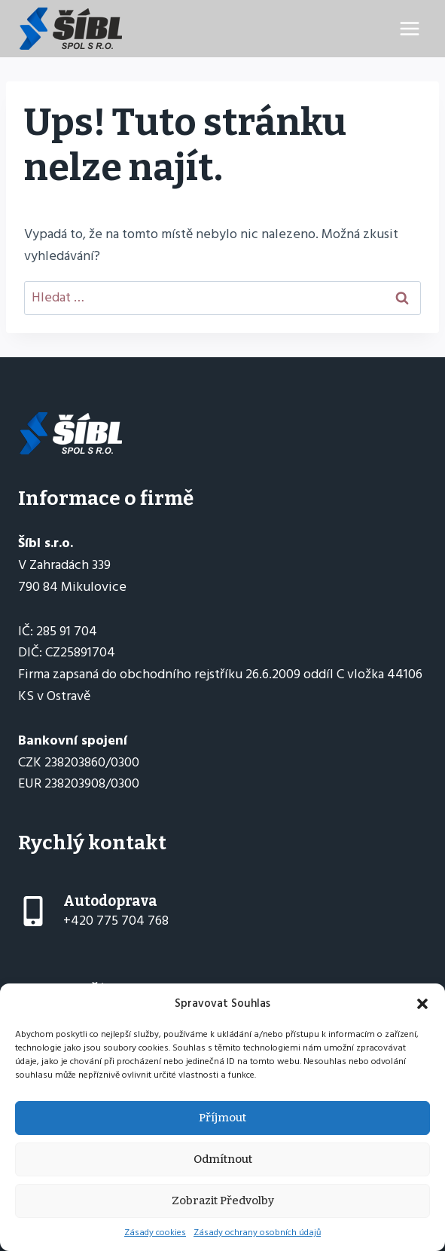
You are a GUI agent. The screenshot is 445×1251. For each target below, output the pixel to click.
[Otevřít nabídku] (409, 28)
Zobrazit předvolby (223, 1200)
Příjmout (222, 1117)
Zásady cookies (155, 1232)
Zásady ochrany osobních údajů (257, 1232)
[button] (422, 1003)
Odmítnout (223, 1159)
